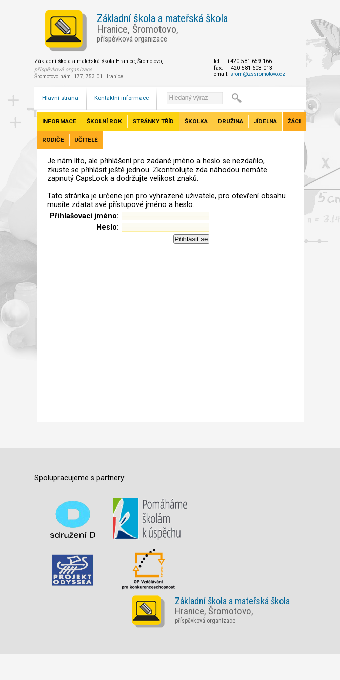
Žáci (294, 121)
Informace (59, 121)
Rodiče (53, 139)
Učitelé (86, 139)
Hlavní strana (60, 97)
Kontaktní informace (121, 97)
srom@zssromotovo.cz (257, 74)
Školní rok (104, 121)
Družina (230, 121)
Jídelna (265, 121)
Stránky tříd (153, 121)
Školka (196, 121)
